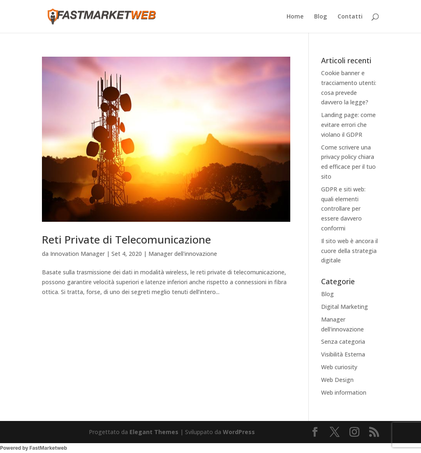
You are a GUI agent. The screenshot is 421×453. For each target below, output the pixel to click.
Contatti (350, 17)
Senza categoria (343, 341)
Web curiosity (339, 367)
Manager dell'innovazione (182, 254)
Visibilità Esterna (343, 354)
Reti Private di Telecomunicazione (126, 239)
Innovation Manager (77, 254)
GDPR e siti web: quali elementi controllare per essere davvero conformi (343, 208)
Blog (320, 17)
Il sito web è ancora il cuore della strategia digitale (349, 250)
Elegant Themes (154, 432)
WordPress (239, 432)
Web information (343, 392)
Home (295, 17)
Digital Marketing (344, 306)
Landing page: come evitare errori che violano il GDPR (348, 124)
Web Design (337, 380)
